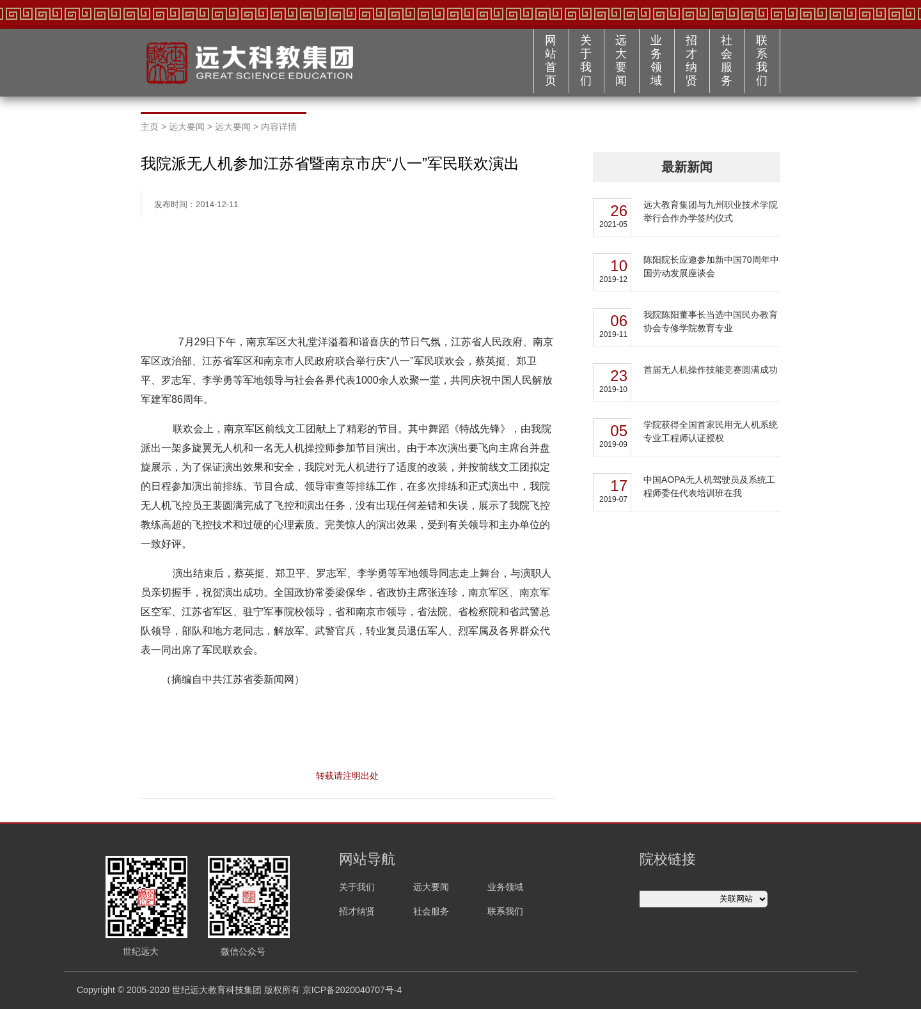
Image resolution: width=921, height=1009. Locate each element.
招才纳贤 (691, 60)
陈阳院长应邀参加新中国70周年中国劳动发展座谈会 (711, 266)
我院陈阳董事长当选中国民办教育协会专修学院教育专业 (710, 321)
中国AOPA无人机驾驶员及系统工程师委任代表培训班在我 (709, 486)
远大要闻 (621, 60)
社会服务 (726, 60)
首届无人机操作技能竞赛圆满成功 (710, 369)
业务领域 (656, 60)
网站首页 (550, 60)
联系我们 (761, 60)
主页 (150, 126)
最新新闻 (686, 167)
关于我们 (586, 60)
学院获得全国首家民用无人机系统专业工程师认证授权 (710, 431)
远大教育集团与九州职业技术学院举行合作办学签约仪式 (710, 211)
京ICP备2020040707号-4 (352, 990)
